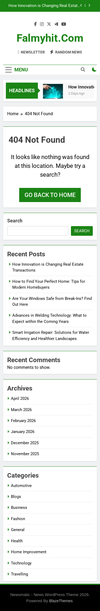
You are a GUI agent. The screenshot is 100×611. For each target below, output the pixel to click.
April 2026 (20, 398)
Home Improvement (28, 552)
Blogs (16, 496)
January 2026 (22, 431)
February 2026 (23, 420)
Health (17, 541)
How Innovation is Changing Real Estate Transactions (44, 6)
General (18, 529)
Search (14, 220)
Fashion (18, 518)
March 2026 (21, 409)
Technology (21, 563)
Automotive (21, 485)
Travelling (19, 574)
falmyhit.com (50, 38)
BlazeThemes (61, 601)
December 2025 (25, 442)
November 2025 (25, 453)
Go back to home (50, 195)
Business (19, 507)
